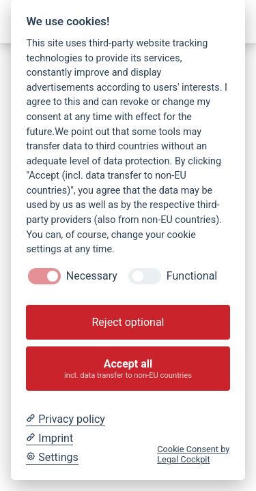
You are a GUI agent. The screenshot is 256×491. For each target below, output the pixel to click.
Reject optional (127, 322)
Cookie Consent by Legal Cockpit (193, 454)
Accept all (128, 368)
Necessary (91, 275)
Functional (192, 275)
